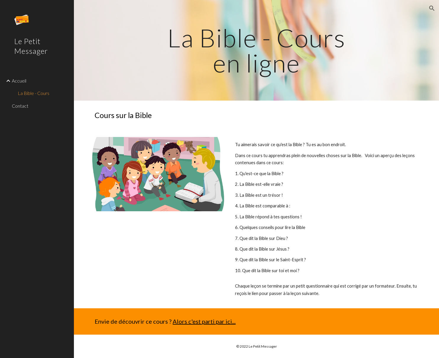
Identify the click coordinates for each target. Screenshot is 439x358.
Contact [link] (20, 106)
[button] (432, 8)
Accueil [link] (19, 80)
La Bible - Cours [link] (33, 93)
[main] (256, 50)
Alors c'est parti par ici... (204, 321)
